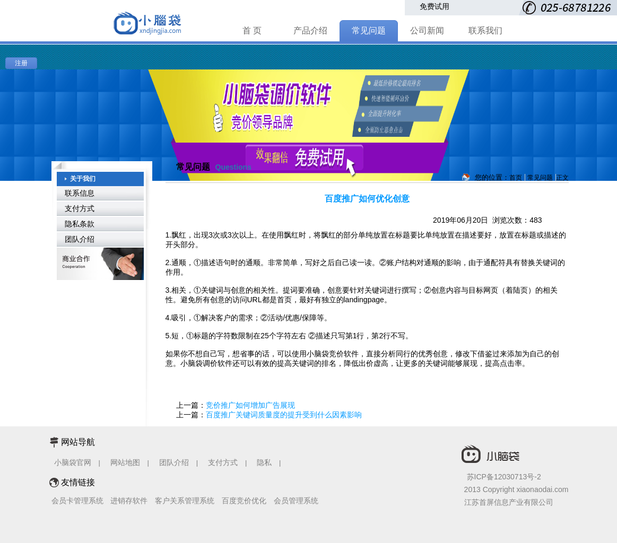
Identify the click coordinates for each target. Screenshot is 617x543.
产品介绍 (310, 30)
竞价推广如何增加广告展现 (250, 405)
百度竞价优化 (244, 500)
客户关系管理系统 (184, 500)
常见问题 (369, 30)
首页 (515, 177)
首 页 (252, 30)
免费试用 (434, 6)
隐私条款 (79, 224)
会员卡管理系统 (77, 500)
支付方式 (79, 208)
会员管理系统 (296, 500)
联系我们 (485, 30)
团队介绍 (79, 239)
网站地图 (125, 462)
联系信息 (79, 193)
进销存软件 (128, 500)
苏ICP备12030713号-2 (504, 476)
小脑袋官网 (72, 462)
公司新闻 (427, 30)
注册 (21, 63)
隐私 (265, 462)
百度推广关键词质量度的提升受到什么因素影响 (284, 414)
